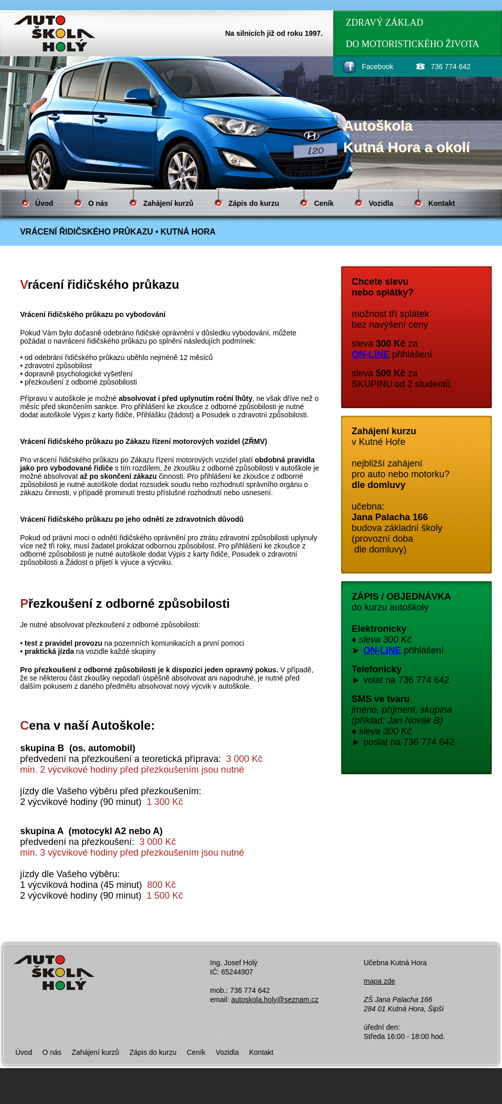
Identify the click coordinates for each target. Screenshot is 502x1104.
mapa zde (379, 981)
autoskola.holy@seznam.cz (275, 999)
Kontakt (441, 203)
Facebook (377, 66)
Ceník (323, 203)
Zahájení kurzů (168, 203)
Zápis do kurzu (253, 203)
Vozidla (381, 203)
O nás (98, 203)
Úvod (44, 203)
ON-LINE (370, 354)
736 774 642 (451, 66)
